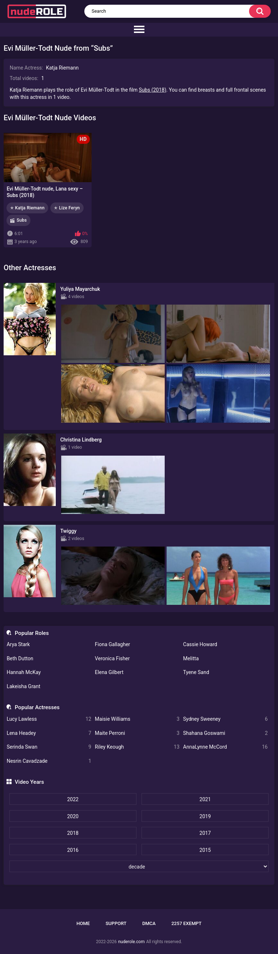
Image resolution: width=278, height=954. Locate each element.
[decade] (139, 866)
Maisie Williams (137, 719)
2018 (72, 833)
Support (116, 923)
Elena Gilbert (109, 672)
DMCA (149, 923)
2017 (205, 833)
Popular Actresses (37, 707)
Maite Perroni (137, 733)
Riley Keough (137, 747)
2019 (205, 816)
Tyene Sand (196, 672)
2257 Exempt (186, 923)
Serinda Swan (49, 747)
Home (83, 923)
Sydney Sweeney (225, 719)
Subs (22, 220)
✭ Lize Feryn (67, 207)
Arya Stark (18, 644)
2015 (205, 850)
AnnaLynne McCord (225, 747)
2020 (72, 816)
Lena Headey (49, 733)
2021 (205, 799)
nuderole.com (131, 941)
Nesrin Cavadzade (49, 761)
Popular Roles (32, 633)
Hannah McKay (24, 672)
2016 (72, 850)
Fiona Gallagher (112, 644)
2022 (72, 799)
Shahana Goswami (225, 733)
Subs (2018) (153, 90)
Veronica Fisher (112, 658)
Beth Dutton (20, 658)
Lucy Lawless (49, 719)
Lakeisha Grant (23, 686)
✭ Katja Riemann (27, 207)
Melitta (191, 658)
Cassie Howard (200, 644)
